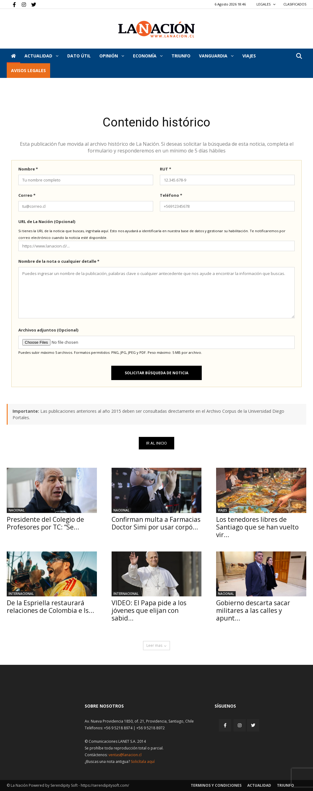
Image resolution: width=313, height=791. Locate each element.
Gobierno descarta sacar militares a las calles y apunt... (253, 610)
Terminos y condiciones (216, 785)
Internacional (21, 593)
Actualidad (41, 56)
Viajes (222, 510)
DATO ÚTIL (79, 56)
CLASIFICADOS (294, 4)
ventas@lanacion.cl (125, 754)
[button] (299, 56)
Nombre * (28, 169)
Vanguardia (216, 56)
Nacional (16, 510)
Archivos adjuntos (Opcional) (48, 330)
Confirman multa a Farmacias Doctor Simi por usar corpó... (156, 523)
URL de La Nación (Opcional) (46, 221)
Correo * (26, 195)
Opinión (111, 56)
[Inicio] (13, 56)
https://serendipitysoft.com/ (105, 785)
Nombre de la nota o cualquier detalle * (58, 261)
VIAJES (249, 56)
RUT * (165, 169)
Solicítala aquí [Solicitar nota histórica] (143, 761)
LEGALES (266, 4)
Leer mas (156, 645)
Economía (148, 56)
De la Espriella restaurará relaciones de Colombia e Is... (50, 607)
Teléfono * (171, 195)
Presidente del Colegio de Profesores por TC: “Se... (45, 523)
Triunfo (180, 56)
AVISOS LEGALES (28, 70)
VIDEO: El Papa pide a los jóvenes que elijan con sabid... (149, 610)
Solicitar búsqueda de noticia (156, 372)
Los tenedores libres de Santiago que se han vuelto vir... (257, 527)
